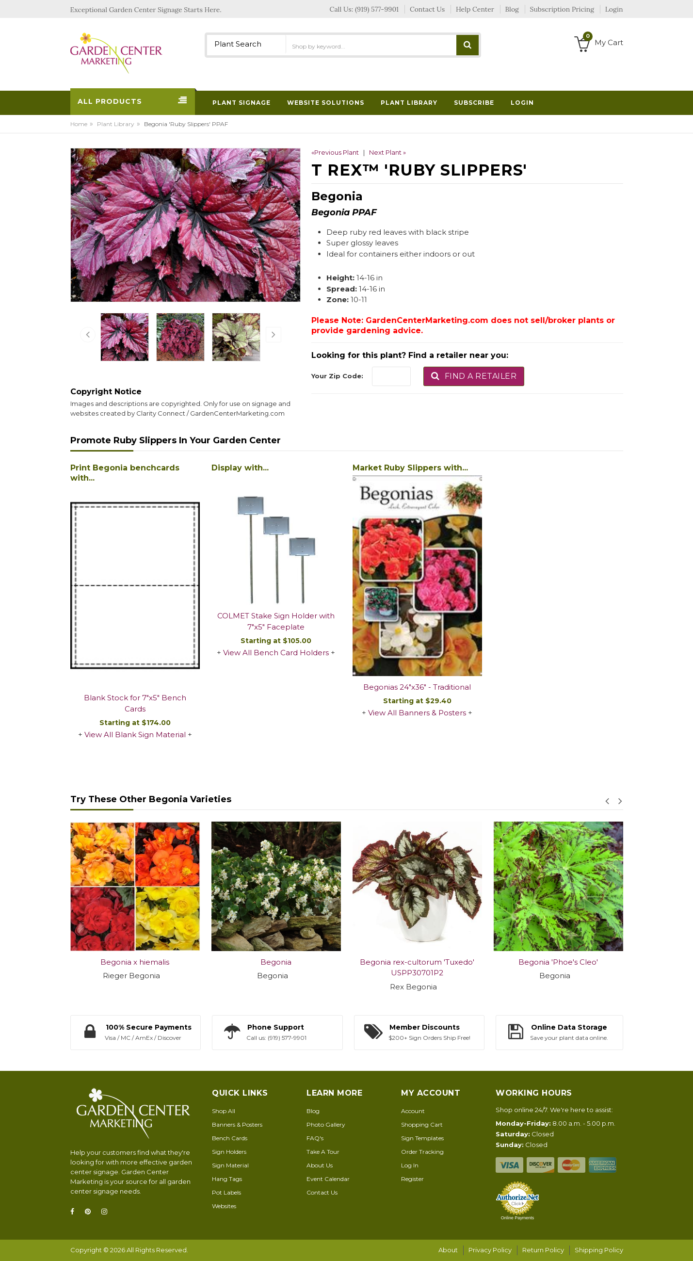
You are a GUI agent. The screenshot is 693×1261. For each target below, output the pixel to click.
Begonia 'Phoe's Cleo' (558, 962)
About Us (319, 1165)
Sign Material (230, 1165)
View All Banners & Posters (417, 712)
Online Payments (517, 1217)
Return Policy (543, 1250)
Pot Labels (226, 1192)
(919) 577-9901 (377, 9)
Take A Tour (322, 1151)
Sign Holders (229, 1151)
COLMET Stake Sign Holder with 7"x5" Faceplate (276, 621)
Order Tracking (422, 1151)
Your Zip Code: (337, 376)
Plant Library (115, 124)
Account (413, 1111)
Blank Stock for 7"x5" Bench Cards (135, 703)
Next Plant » (387, 152)
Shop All (223, 1111)
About (448, 1250)
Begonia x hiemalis (134, 962)
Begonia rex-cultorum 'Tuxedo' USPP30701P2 (417, 967)
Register (412, 1178)
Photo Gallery (325, 1124)
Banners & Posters (237, 1124)
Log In (410, 1165)
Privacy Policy (490, 1250)
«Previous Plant (335, 152)
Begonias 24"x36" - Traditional (417, 687)
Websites (224, 1206)
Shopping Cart (422, 1124)
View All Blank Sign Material (135, 734)
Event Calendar (328, 1178)
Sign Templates (422, 1138)
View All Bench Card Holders (276, 652)
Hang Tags (227, 1178)
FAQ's (314, 1138)
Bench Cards (229, 1138)
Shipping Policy (599, 1250)
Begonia (275, 962)
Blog (313, 1111)
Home (78, 124)
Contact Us (322, 1192)
